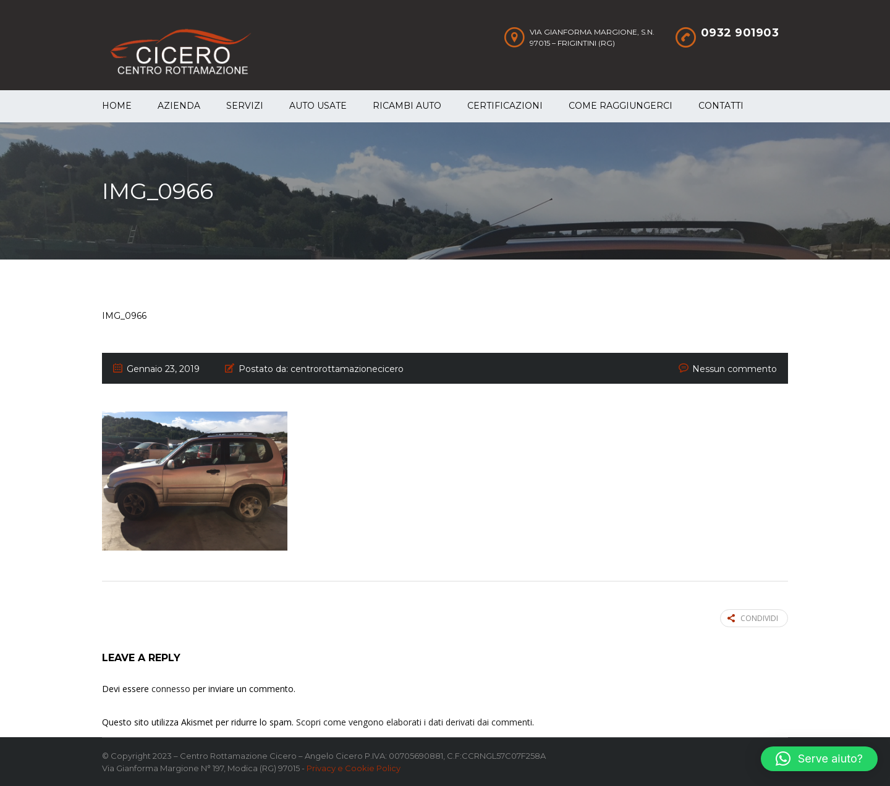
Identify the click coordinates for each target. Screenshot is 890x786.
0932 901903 (740, 33)
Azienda (179, 105)
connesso (170, 689)
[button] (819, 758)
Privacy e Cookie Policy (353, 768)
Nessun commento (734, 368)
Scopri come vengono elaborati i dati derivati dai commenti (414, 722)
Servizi (244, 105)
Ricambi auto (407, 105)
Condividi (752, 618)
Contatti (721, 105)
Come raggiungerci (620, 105)
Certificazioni (505, 105)
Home (117, 105)
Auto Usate (318, 105)
